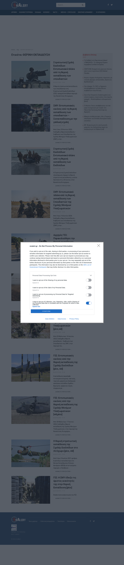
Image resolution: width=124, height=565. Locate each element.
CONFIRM (46, 311)
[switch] (89, 280)
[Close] (99, 246)
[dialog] (62, 282)
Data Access (62, 319)
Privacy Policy (74, 319)
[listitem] (62, 275)
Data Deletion (49, 319)
